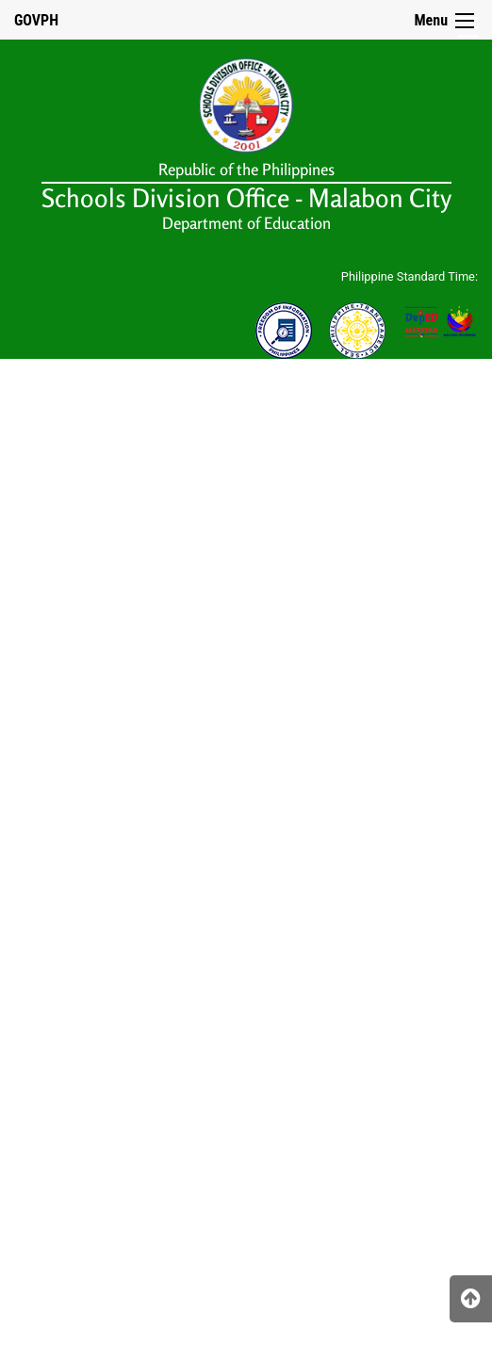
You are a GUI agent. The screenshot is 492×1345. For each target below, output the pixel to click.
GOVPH (36, 20)
